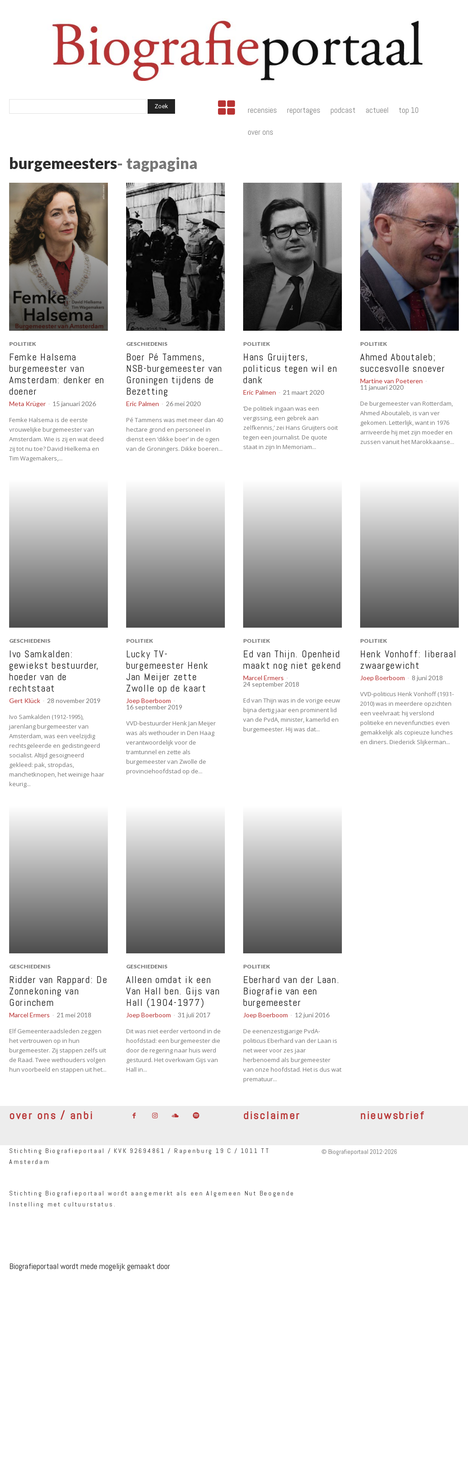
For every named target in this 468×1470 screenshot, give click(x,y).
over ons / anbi (51, 1115)
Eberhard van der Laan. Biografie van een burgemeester (291, 991)
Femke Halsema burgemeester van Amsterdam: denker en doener (57, 374)
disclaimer (271, 1115)
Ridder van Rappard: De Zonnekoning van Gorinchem (58, 991)
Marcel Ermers (263, 678)
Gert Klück (24, 700)
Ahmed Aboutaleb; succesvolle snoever (402, 363)
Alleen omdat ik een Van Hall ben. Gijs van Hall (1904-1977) (173, 991)
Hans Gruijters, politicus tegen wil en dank (290, 368)
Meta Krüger (27, 403)
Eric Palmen (142, 403)
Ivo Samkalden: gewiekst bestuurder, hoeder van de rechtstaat (54, 671)
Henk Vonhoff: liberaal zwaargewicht (408, 660)
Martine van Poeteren (391, 381)
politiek (22, 343)
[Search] (161, 106)
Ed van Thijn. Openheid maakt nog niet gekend (292, 660)
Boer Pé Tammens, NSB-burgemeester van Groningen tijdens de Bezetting (174, 374)
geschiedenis (146, 343)
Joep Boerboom (148, 700)
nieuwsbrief (392, 1115)
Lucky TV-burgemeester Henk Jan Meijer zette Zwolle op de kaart (167, 671)
